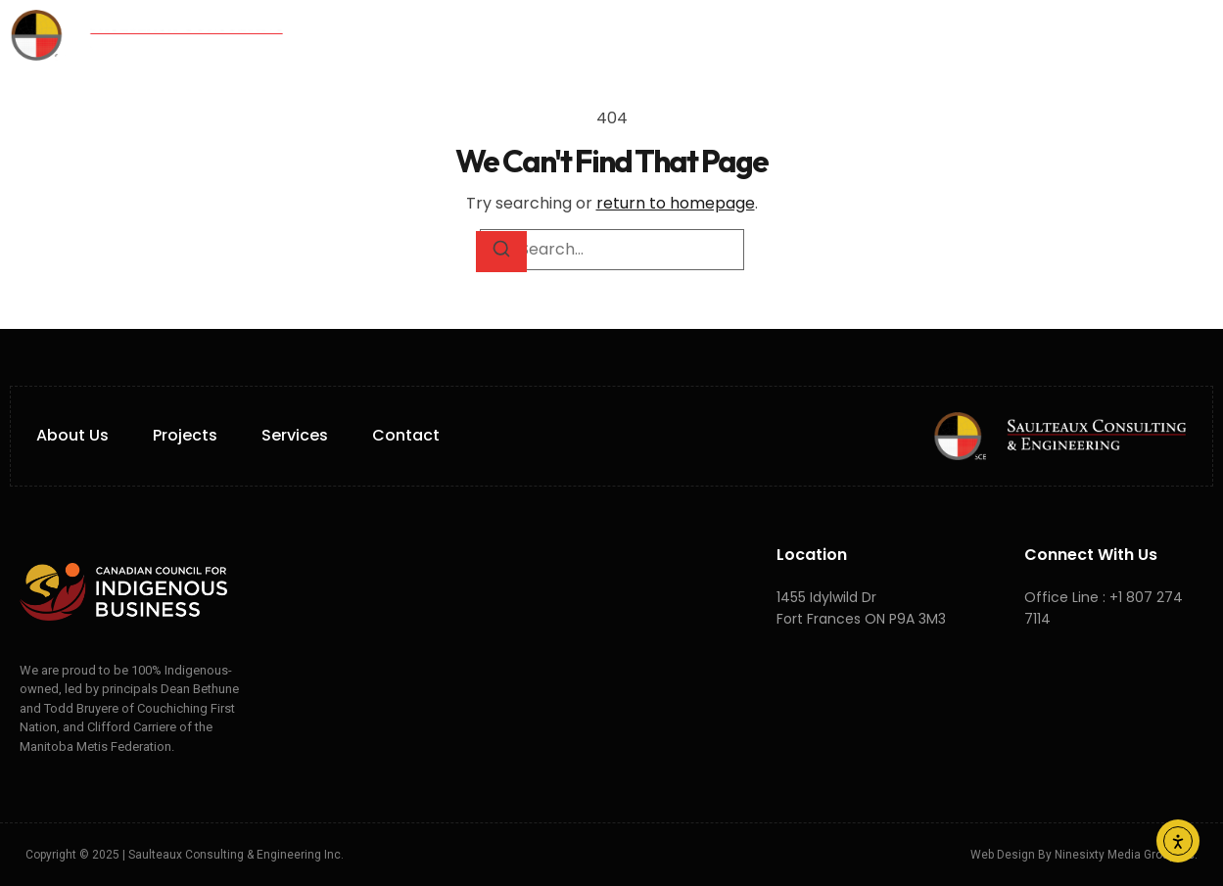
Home (379, 35)
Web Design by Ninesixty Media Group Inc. (1084, 855)
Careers (814, 35)
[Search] (501, 251)
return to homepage (675, 203)
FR (955, 34)
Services (580, 36)
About (467, 35)
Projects (703, 35)
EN (932, 34)
